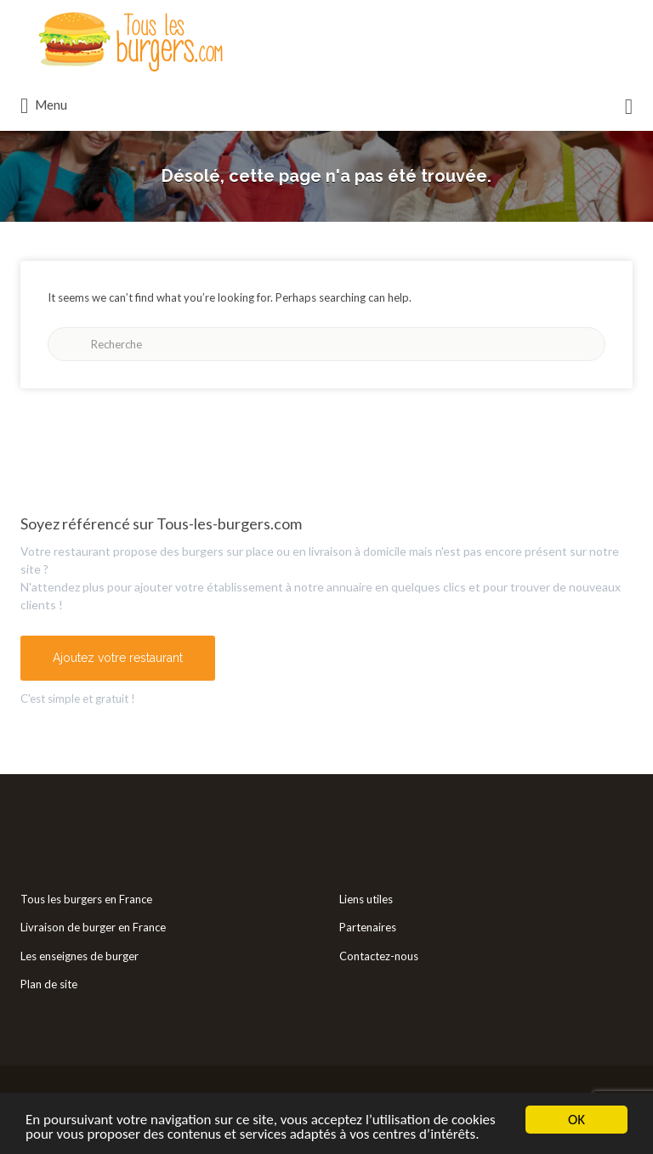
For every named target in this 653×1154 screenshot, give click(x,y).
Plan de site (48, 984)
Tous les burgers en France (86, 899)
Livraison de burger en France (93, 927)
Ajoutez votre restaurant (118, 658)
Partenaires (367, 927)
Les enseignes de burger (79, 956)
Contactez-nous (378, 956)
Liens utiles (366, 899)
